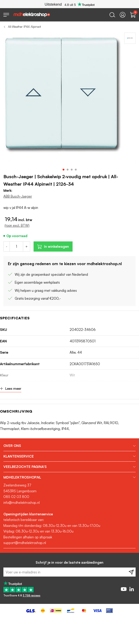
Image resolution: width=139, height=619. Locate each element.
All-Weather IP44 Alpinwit (24, 26)
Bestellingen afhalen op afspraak (27, 537)
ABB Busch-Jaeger (17, 196)
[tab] (69, 446)
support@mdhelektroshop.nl (24, 543)
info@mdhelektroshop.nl (21, 502)
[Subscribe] (131, 572)
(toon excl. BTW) (17, 225)
